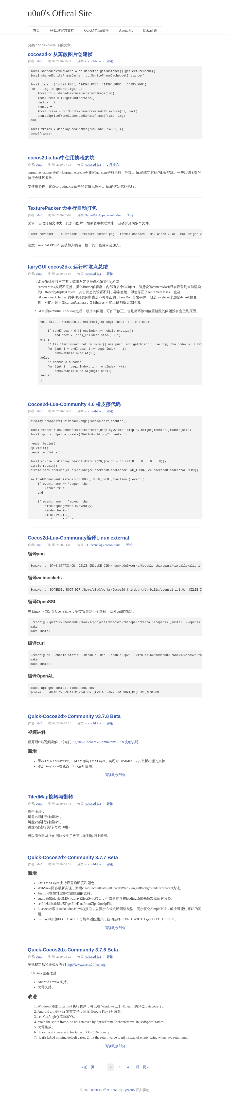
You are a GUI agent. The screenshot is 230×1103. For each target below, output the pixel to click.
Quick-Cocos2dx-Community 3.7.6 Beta (73, 949)
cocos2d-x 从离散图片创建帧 (60, 54)
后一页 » (142, 1067)
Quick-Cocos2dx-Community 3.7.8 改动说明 (106, 742)
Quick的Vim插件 (96, 30)
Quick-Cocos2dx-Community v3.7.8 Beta (74, 716)
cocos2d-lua (93, 61)
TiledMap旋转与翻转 (50, 796)
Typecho (129, 1090)
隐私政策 (150, 30)
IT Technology (94, 545)
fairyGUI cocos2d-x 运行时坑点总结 (68, 267)
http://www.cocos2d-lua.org (86, 965)
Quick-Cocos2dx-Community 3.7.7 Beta (73, 857)
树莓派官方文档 (62, 30)
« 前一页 (87, 1067)
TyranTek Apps (95, 215)
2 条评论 (113, 164)
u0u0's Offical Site (60, 13)
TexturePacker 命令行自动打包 (62, 208)
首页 (36, 30)
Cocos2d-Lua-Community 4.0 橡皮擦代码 (74, 404)
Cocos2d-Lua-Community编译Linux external (78, 538)
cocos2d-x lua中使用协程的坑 (61, 157)
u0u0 (39, 61)
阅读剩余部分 (115, 775)
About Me (126, 30)
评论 (110, 61)
